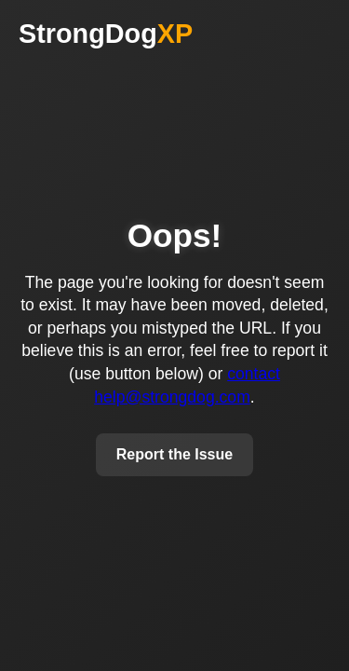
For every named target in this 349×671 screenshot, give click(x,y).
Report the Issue (174, 454)
